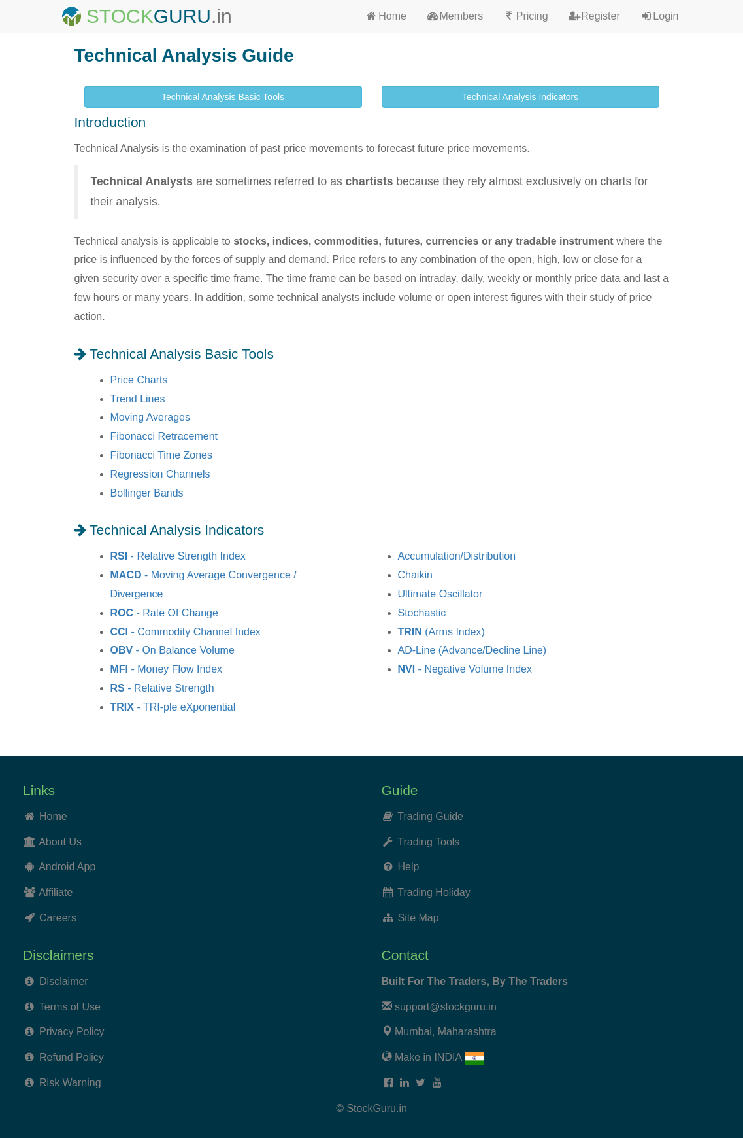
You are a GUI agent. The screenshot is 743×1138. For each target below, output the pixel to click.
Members (454, 16)
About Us (60, 841)
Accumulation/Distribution (457, 555)
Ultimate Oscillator (440, 593)
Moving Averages (150, 417)
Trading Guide (430, 816)
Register (594, 16)
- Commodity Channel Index (185, 631)
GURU (182, 16)
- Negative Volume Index (465, 669)
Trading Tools (428, 841)
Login (659, 16)
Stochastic (422, 612)
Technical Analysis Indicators (520, 97)
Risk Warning (70, 1082)
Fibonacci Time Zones (161, 455)
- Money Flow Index (166, 669)
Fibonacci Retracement (164, 436)
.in (221, 16)
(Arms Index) (441, 631)
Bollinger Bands (147, 493)
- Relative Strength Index (178, 555)
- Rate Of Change (164, 612)
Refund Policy (71, 1057)
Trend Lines (137, 398)
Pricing (525, 16)
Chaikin (415, 574)
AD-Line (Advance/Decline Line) (472, 650)
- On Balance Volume (172, 650)
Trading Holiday (433, 892)
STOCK (120, 16)
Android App (67, 866)
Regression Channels (160, 474)
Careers (57, 917)
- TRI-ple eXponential (173, 707)
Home (385, 16)
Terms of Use (70, 1006)
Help (409, 866)
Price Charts (139, 379)
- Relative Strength (162, 688)
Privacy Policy (72, 1031)
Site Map (418, 917)
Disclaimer (63, 981)
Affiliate (56, 892)
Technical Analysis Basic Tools (222, 97)
